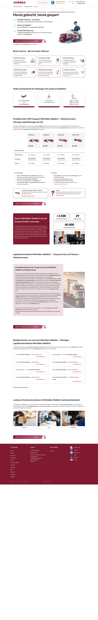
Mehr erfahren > (67, 75)
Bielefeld (59, 354)
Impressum (26, 481)
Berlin (11, 450)
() (80, 1)
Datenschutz (20, 481)
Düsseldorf (13, 457)
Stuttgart (12, 476)
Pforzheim (75, 369)
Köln (11, 469)
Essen (11, 460)
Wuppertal (75, 362)
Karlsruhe (39, 354)
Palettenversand (28, 6)
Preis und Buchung (42, 2)
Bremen (12, 453)
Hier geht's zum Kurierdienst (28, 196)
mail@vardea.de (81, 3)
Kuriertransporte (18, 6)
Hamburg (12, 464)
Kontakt (12, 481)
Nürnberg (12, 474)
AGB (16, 481)
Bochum (22, 369)
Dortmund (12, 455)
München (12, 472)
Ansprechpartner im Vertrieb (60, 184)
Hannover (12, 467)
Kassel (38, 377)
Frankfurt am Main (14, 462)
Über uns (36, 6)
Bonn (38, 362)
